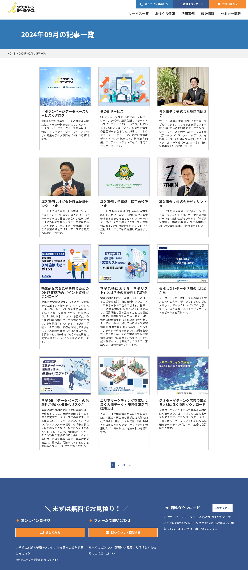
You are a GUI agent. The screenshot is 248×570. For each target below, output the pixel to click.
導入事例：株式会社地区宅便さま (183, 113)
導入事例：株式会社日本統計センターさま (65, 203)
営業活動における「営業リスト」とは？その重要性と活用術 (124, 290)
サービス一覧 (139, 13)
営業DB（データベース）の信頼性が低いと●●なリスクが (65, 402)
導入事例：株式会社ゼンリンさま (183, 203)
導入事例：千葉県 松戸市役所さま (124, 203)
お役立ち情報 (165, 13)
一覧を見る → (223, 508)
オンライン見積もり (156, 4)
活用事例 (188, 13)
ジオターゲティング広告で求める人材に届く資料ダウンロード (183, 402)
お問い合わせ (230, 4)
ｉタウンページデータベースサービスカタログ (65, 113)
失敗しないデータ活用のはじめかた (183, 290)
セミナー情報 (231, 13)
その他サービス (111, 111)
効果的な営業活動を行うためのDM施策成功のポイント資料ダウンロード (65, 292)
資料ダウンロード (193, 4)
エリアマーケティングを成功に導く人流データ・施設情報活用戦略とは (124, 404)
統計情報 (207, 13)
